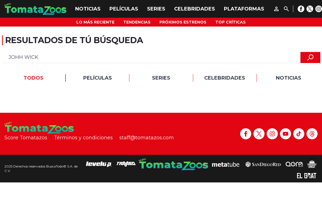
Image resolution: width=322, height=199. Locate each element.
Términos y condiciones (83, 138)
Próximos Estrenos (182, 22)
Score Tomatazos (25, 138)
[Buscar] (286, 8)
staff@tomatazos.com (146, 138)
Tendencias (137, 22)
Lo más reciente (95, 22)
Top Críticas (230, 22)
